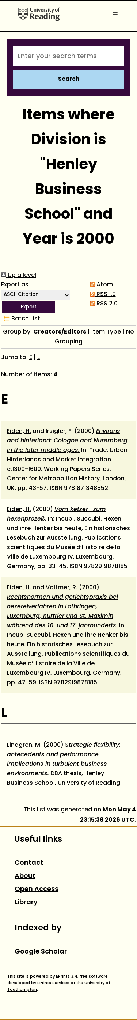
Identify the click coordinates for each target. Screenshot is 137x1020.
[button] (28, 307)
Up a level (18, 275)
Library (26, 902)
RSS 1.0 (101, 294)
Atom (100, 285)
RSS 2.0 (102, 304)
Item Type (106, 332)
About (25, 876)
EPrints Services (53, 983)
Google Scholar (41, 952)
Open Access (36, 889)
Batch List (20, 319)
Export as (14, 285)
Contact (29, 863)
